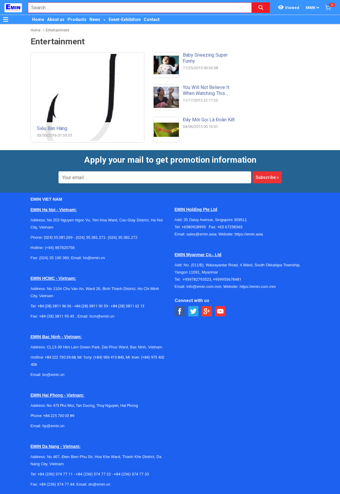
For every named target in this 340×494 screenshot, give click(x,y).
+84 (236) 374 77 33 (131, 474)
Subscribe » (267, 177)
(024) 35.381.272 (122, 237)
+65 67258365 (229, 227)
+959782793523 (197, 279)
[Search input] (136, 7)
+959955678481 (227, 279)
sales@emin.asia (201, 234)
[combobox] (136, 7)
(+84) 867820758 (59, 247)
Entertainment (57, 30)
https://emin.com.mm (257, 286)
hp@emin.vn (53, 426)
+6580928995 (195, 227)
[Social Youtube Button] (220, 311)
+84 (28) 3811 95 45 (56, 316)
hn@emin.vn (94, 258)
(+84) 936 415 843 (108, 357)
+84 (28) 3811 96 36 (54, 306)
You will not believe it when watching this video (206, 93)
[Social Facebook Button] (180, 311)
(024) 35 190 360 (54, 258)
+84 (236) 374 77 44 (56, 484)
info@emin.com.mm (203, 286)
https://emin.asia (249, 234)
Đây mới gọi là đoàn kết (209, 120)
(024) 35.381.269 (58, 237)
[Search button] (261, 7)
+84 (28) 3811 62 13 (127, 306)
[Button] (5, 19)
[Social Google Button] (207, 311)
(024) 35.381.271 (90, 237)
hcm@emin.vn (101, 316)
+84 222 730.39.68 (60, 357)
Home (38, 19)
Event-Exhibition (125, 19)
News (94, 19)
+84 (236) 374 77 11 (55, 474)
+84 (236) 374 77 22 (93, 474)
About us (56, 19)
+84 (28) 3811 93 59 (91, 306)
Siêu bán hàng (52, 128)
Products (77, 19)
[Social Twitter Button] (193, 311)
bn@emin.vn (53, 374)
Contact (152, 19)
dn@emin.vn (99, 484)
